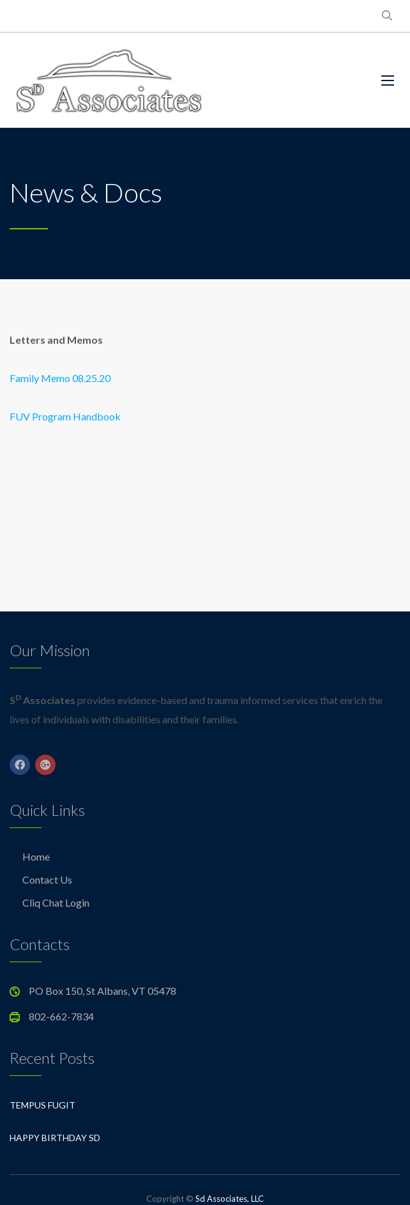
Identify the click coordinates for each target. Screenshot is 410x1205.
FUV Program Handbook (65, 416)
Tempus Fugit (42, 1105)
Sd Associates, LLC (229, 1198)
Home (36, 856)
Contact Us (47, 879)
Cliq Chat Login (55, 902)
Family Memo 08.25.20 (60, 378)
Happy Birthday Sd (55, 1137)
